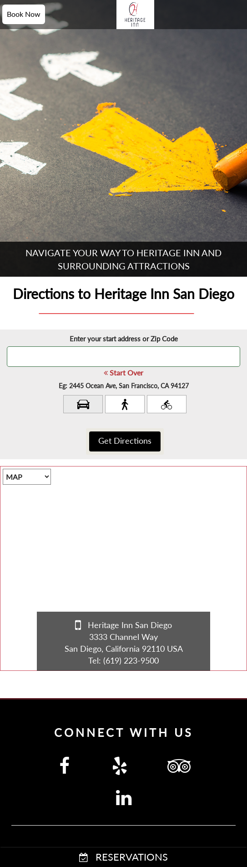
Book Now (23, 14)
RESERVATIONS (123, 857)
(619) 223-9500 (131, 660)
